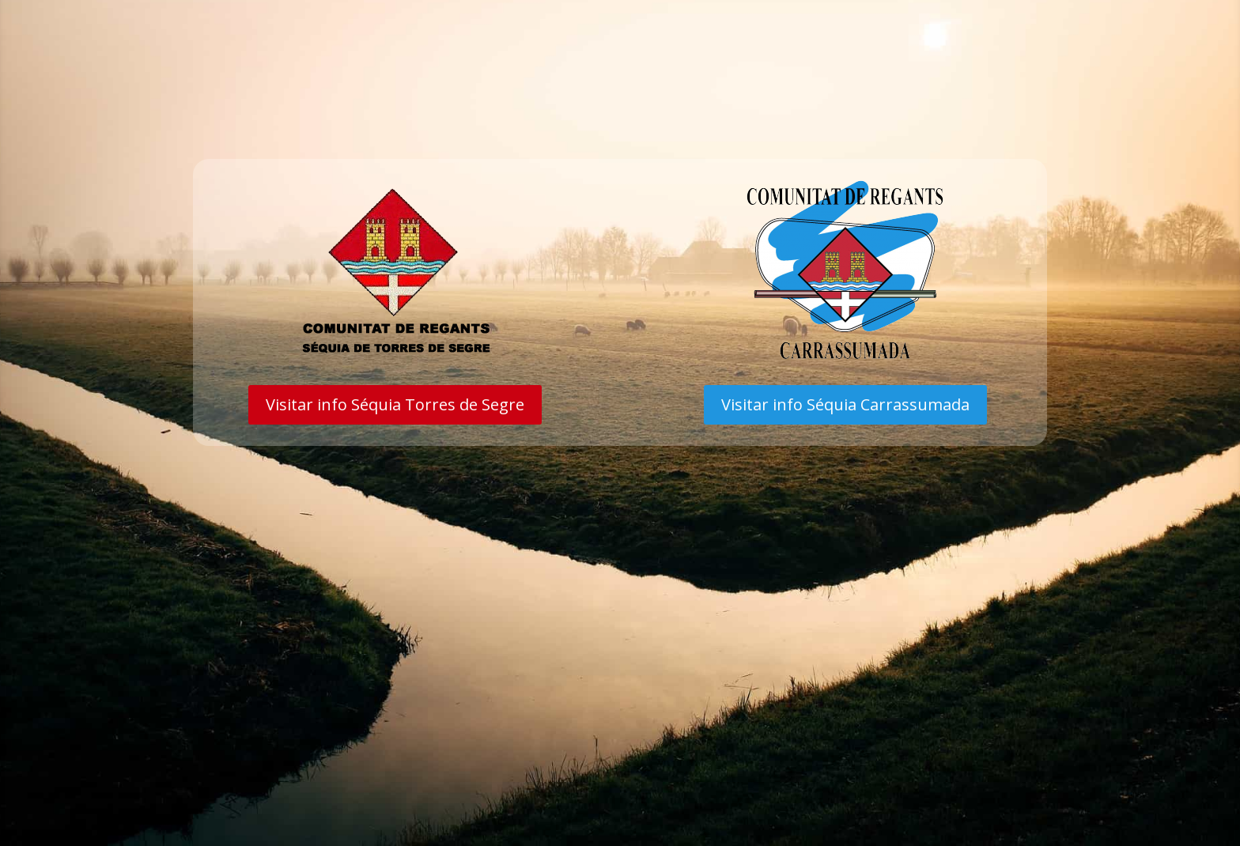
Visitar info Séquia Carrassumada (845, 404)
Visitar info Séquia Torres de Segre (395, 404)
